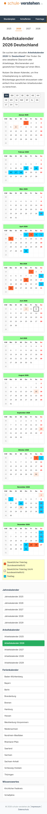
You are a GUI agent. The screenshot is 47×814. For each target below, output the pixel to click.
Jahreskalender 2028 (13, 616)
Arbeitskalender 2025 (14, 636)
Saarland (8, 748)
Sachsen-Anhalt (11, 761)
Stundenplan (9, 19)
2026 (18, 28)
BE (22, 95)
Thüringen (9, 774)
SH (11, 105)
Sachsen (8, 755)
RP (27, 100)
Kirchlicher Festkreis (13, 788)
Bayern (7, 683)
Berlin (7, 690)
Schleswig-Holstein (13, 768)
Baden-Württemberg (13, 676)
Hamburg (8, 709)
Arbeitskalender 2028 (14, 656)
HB (32, 95)
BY (17, 95)
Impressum (36, 807)
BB (27, 95)
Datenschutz (23, 809)
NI (16, 100)
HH (38, 95)
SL (32, 100)
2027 (28, 28)
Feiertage (40, 19)
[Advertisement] (24, 10)
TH (16, 105)
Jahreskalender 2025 (13, 596)
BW (12, 95)
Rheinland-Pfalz (11, 742)
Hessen (7, 716)
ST (6, 105)
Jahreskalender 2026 (13, 603)
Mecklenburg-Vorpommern (16, 722)
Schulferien (25, 19)
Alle (6, 95)
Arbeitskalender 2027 (14, 649)
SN (37, 100)
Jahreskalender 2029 (13, 623)
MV (11, 100)
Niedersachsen (11, 729)
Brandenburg (10, 696)
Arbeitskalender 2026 (14, 643)
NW (21, 100)
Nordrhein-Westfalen (13, 735)
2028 (38, 28)
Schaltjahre (9, 795)
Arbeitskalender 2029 (14, 663)
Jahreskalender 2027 (13, 609)
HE (6, 100)
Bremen (7, 703)
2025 (9, 28)
